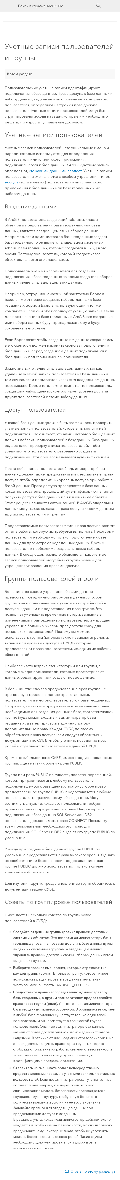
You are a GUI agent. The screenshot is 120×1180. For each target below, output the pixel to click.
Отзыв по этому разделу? (92, 1171)
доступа (12, 182)
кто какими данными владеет (55, 171)
